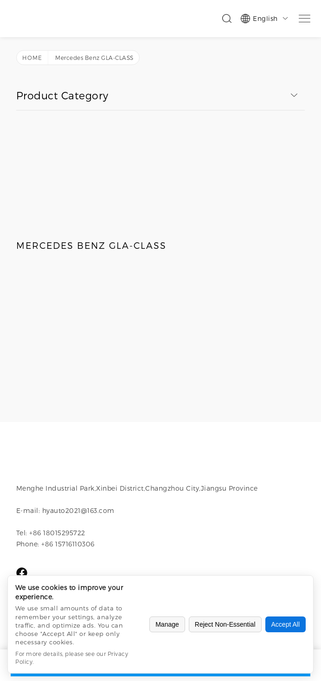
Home (32, 57)
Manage (167, 624)
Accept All (285, 624)
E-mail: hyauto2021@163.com (65, 510)
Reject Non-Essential (225, 624)
